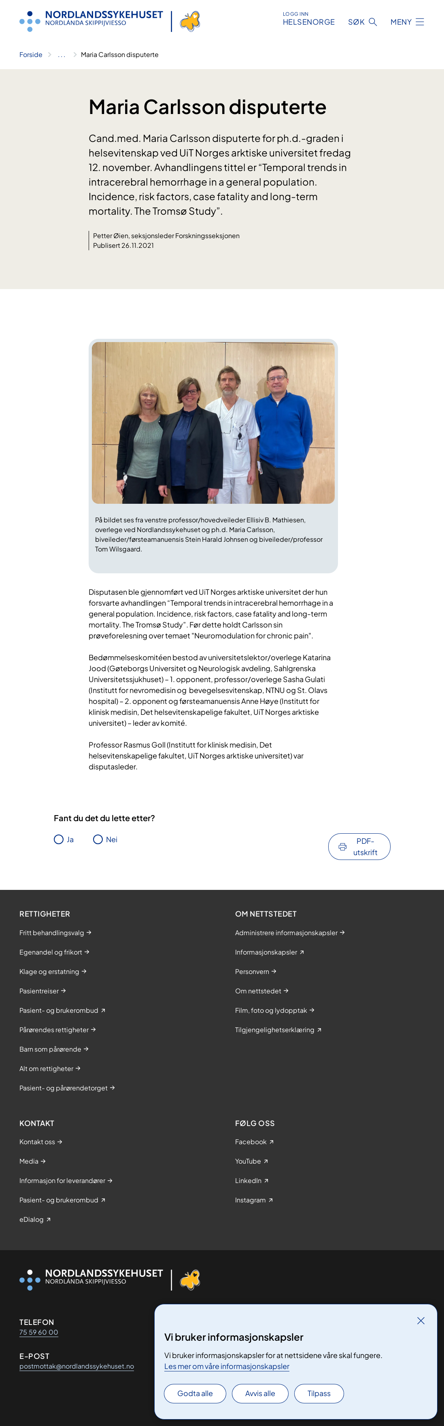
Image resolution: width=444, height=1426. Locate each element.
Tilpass (319, 1393)
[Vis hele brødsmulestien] (61, 55)
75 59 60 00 (38, 1332)
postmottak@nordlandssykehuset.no (76, 1366)
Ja (70, 839)
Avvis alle (260, 1393)
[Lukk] (420, 1320)
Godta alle (195, 1393)
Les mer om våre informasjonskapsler (226, 1366)
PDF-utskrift (365, 846)
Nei (111, 839)
